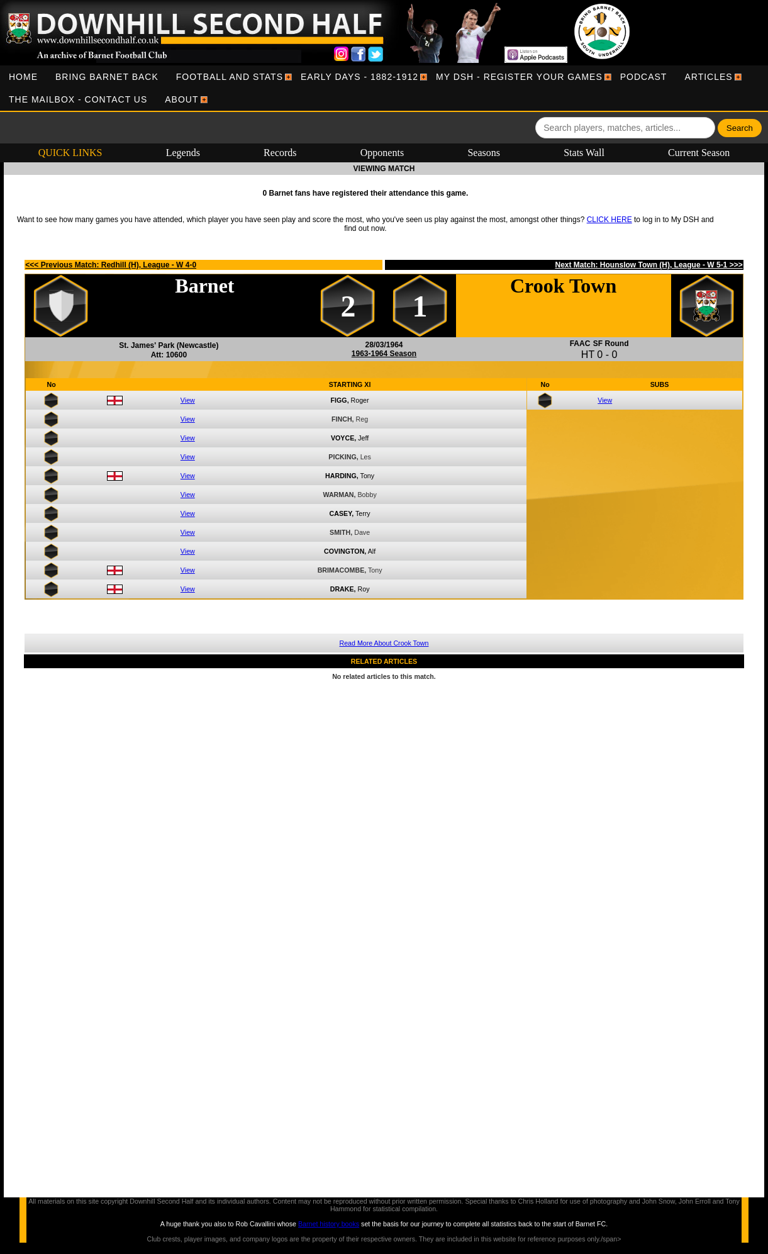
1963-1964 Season (384, 353)
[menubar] (384, 88)
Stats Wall (584, 152)
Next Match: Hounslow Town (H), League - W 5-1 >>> (649, 264)
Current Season (699, 152)
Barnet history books (328, 1224)
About (181, 99)
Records (280, 152)
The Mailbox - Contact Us (78, 99)
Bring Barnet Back (107, 77)
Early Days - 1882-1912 (359, 77)
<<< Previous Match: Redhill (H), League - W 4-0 (110, 264)
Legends (183, 152)
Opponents (382, 152)
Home (23, 77)
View (188, 400)
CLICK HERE (609, 219)
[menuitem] (23, 76)
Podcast (643, 77)
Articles (708, 77)
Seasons (483, 152)
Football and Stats (229, 77)
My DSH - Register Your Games (519, 77)
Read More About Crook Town (384, 643)
